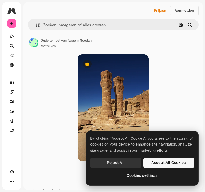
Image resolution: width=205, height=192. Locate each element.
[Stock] (11, 55)
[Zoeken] (11, 46)
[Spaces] (11, 92)
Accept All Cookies (168, 162)
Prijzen (160, 10)
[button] (35, 25)
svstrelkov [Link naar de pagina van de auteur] (48, 46)
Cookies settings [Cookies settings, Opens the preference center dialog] (142, 175)
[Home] (11, 36)
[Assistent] (11, 130)
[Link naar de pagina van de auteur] (33, 42)
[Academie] (11, 171)
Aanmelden (184, 10)
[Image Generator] (11, 101)
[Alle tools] (11, 82)
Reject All (115, 162)
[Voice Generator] (11, 121)
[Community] (11, 65)
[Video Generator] (11, 111)
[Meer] (11, 181)
